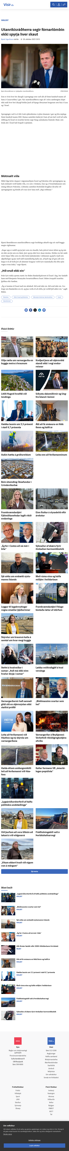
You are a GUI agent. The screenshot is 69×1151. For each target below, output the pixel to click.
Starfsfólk (51, 1066)
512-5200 (52, 1051)
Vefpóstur (51, 1072)
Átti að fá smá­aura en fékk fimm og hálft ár (33, 959)
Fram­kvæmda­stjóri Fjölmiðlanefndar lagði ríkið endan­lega (16, 515)
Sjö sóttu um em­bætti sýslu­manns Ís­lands (33, 920)
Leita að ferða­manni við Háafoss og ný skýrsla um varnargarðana (14, 738)
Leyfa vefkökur (34, 1145)
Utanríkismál (7, 301)
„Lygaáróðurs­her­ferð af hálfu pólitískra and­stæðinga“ (37, 894)
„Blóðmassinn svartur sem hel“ (28, 907)
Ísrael (59, 297)
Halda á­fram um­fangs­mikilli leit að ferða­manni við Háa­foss (16, 771)
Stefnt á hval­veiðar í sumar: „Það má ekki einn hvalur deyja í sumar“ (14, 671)
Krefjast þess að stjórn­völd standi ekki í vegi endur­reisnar (50, 363)
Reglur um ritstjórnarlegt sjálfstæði (18, 1052)
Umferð (51, 1069)
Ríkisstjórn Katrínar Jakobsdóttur (42, 297)
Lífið (17, 1099)
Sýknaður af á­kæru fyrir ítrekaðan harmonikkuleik (36, 1012)
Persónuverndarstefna (18, 1056)
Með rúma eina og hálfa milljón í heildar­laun (34, 986)
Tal (51, 1114)
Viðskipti (18, 1094)
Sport (18, 1097)
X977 (51, 1112)
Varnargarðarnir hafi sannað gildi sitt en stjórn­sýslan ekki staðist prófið (16, 704)
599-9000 (19, 1065)
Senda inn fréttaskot (51, 1078)
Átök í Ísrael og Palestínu (21, 297)
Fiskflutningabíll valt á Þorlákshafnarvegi (32, 999)
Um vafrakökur (51, 1075)
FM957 (51, 1108)
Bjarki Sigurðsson (7, 39)
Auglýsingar (51, 1054)
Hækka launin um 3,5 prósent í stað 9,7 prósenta (35, 972)
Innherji (51, 1091)
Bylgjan (51, 1106)
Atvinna (51, 1097)
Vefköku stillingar (35, 1140)
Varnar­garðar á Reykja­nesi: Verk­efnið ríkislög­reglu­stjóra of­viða (51, 738)
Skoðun (18, 1103)
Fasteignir (51, 1094)
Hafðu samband (51, 1057)
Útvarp (17, 1108)
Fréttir (18, 1091)
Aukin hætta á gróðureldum (16, 455)
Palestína (5, 297)
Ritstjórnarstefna (51, 1060)
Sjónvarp (18, 1106)
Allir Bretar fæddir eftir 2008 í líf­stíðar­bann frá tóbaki (37, 946)
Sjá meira (34, 872)
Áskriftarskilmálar (51, 1063)
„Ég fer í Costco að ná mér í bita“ (28, 933)
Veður (51, 1103)
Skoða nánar (7, 1134)
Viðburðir (51, 1099)
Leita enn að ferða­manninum (51, 455)
